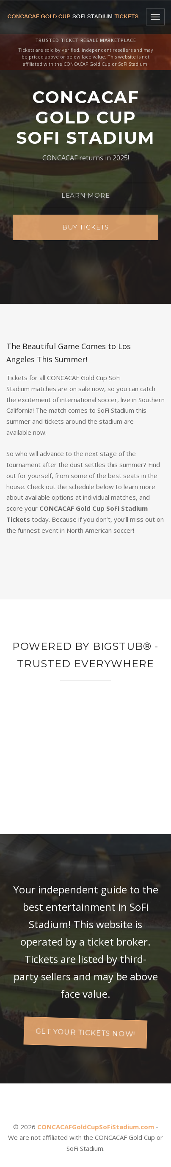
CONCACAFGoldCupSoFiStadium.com (95, 1126)
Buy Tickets (85, 227)
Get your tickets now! (85, 1032)
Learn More (85, 195)
